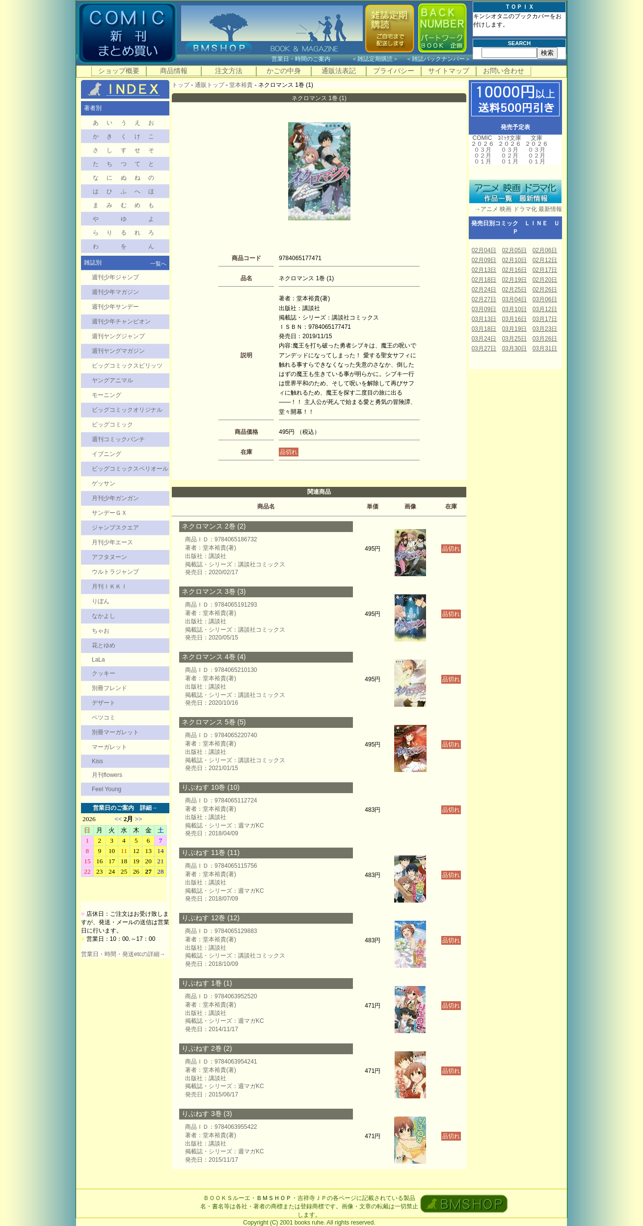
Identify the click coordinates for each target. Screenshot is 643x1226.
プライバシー (393, 71)
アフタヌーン (109, 557)
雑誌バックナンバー (438, 58)
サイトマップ (448, 71)
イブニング (106, 454)
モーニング (106, 395)
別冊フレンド (109, 688)
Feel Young (106, 789)
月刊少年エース (112, 542)
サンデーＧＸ (109, 512)
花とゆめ (103, 645)
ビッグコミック (112, 424)
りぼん (100, 601)
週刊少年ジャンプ (115, 277)
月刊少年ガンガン (115, 498)
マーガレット (109, 747)
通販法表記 (339, 71)
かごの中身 (284, 71)
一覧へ (158, 264)
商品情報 (174, 71)
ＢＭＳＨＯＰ (274, 1198)
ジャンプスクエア (115, 527)
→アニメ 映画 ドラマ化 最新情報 (515, 209)
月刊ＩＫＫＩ (109, 586)
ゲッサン (103, 483)
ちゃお (100, 630)
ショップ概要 (118, 71)
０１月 (482, 161)
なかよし (103, 616)
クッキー (103, 673)
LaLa (98, 659)
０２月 (482, 155)
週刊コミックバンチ (118, 439)
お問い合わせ (503, 71)
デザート (103, 702)
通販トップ (209, 84)
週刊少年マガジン (115, 292)
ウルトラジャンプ (115, 571)
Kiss (97, 761)
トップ (180, 84)
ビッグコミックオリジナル (127, 409)
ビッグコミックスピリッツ (127, 365)
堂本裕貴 (241, 84)
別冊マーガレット (115, 732)
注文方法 (228, 71)
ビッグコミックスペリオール (130, 468)
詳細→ (149, 807)
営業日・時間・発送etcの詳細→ (123, 954)
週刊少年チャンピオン (121, 321)
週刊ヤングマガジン (118, 350)
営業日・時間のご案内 (310, 58)
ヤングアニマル (112, 380)
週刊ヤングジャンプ (118, 336)
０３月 (482, 149)
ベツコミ (103, 717)
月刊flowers (107, 775)
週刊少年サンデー (115, 306)
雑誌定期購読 (375, 58)
